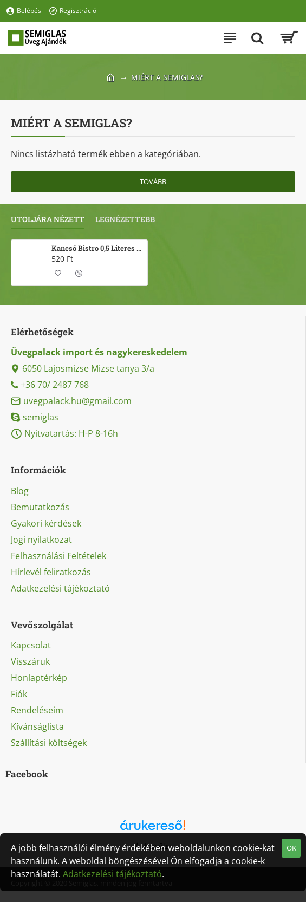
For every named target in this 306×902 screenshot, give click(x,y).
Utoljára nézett (47, 219)
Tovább (153, 181)
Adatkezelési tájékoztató (112, 874)
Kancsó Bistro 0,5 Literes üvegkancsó (97, 248)
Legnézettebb (125, 219)
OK (291, 848)
